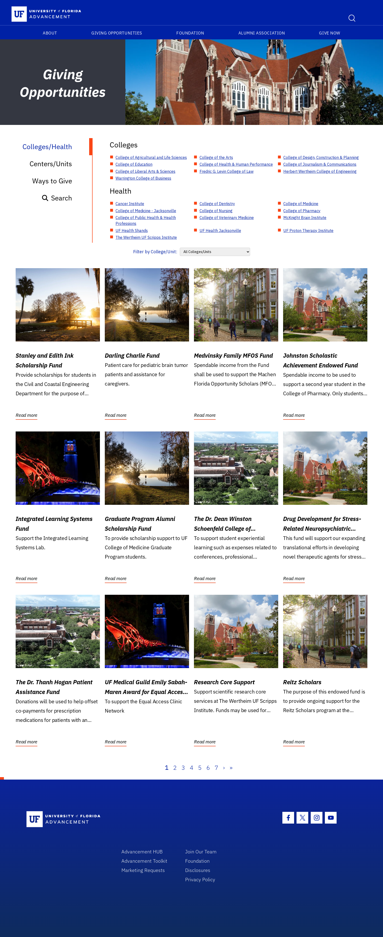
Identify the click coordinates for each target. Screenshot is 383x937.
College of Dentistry (217, 203)
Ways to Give (52, 180)
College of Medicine (300, 203)
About (50, 33)
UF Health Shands (132, 230)
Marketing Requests (143, 870)
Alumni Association (261, 33)
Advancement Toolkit (144, 861)
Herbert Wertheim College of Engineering (320, 171)
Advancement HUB (142, 851)
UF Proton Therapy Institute (308, 230)
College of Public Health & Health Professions (146, 220)
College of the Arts (216, 157)
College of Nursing (216, 210)
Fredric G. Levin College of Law (227, 171)
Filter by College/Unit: (155, 251)
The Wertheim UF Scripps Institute (146, 237)
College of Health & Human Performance (236, 164)
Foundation (190, 33)
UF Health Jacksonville (220, 230)
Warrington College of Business (143, 178)
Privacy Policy (200, 879)
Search (56, 197)
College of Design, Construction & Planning (321, 157)
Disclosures (197, 870)
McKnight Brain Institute (304, 217)
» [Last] (231, 768)
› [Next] (224, 768)
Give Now (329, 33)
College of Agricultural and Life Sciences (151, 157)
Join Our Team (201, 851)
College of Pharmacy (301, 210)
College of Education (134, 164)
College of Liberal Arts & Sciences (145, 171)
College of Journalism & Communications (319, 164)
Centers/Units (51, 163)
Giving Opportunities (116, 33)
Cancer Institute (130, 203)
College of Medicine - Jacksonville (146, 210)
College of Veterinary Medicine (227, 217)
